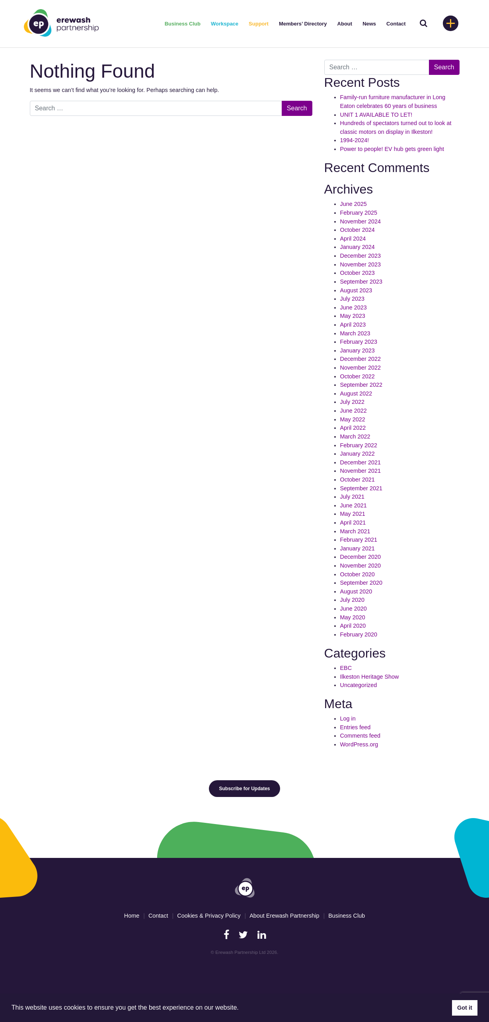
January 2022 (357, 453)
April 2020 (353, 626)
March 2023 (355, 333)
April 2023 (353, 324)
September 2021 (361, 488)
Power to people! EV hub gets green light (393, 149)
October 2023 (357, 273)
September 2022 (361, 385)
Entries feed (355, 727)
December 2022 (360, 359)
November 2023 (360, 264)
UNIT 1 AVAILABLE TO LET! (376, 115)
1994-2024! (354, 140)
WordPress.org (359, 744)
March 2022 (355, 436)
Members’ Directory (303, 24)
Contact (395, 24)
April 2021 (353, 522)
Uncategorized (358, 685)
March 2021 (355, 531)
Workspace (224, 24)
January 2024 (357, 247)
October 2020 (357, 574)
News (369, 24)
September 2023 (361, 281)
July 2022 (352, 402)
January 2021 (357, 548)
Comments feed (360, 735)
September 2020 (361, 583)
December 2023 (360, 256)
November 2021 (360, 471)
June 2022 (353, 410)
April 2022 (353, 428)
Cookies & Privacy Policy (208, 915)
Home (131, 915)
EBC (346, 668)
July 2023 (352, 299)
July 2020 (352, 600)
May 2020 (352, 617)
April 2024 (353, 238)
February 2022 (359, 445)
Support (259, 24)
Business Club (183, 24)
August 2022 (356, 393)
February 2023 (359, 342)
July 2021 (352, 496)
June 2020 (353, 608)
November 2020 (360, 565)
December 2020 (360, 557)
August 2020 (356, 591)
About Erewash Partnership (284, 915)
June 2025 (353, 204)
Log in (348, 718)
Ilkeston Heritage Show (369, 677)
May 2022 (352, 419)
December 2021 (360, 462)
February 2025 (359, 212)
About (345, 24)
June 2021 (353, 505)
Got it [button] (464, 1007)
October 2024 (357, 230)
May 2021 (352, 514)
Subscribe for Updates (244, 788)
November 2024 (360, 221)
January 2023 (357, 350)
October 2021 (357, 479)
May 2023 (352, 316)
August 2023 (356, 290)
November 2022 (360, 367)
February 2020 (359, 634)
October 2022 (357, 376)
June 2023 (353, 307)
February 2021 (359, 539)
